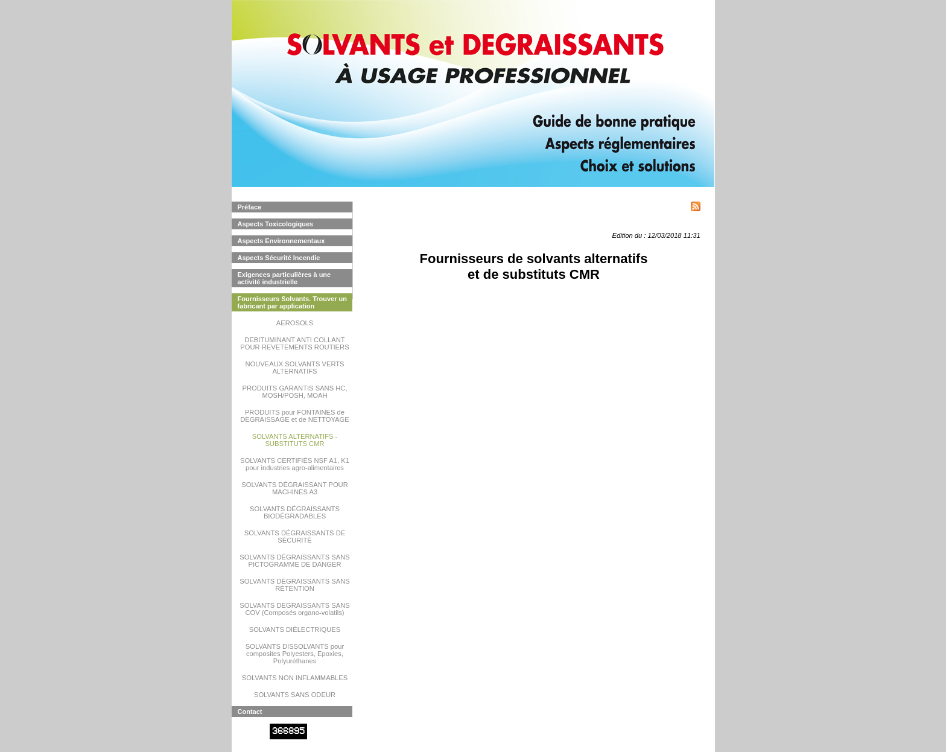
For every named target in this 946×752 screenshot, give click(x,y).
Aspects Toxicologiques (276, 224)
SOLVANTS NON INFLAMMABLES (295, 677)
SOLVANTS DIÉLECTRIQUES (294, 629)
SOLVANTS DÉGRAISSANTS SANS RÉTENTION (294, 585)
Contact (250, 711)
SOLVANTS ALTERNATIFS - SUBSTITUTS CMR (295, 440)
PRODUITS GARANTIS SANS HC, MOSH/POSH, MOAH (294, 391)
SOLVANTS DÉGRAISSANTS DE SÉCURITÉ (294, 536)
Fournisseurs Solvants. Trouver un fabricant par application (293, 302)
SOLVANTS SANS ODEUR (294, 694)
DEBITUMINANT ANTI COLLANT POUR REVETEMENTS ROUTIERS (294, 343)
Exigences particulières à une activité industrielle (284, 278)
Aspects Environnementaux (281, 240)
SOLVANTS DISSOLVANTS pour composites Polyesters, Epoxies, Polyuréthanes (295, 653)
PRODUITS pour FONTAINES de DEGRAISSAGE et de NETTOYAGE (294, 416)
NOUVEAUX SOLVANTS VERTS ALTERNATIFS (294, 367)
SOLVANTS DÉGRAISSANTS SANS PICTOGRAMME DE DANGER (294, 560)
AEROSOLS (295, 323)
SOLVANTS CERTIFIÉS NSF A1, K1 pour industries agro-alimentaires (294, 464)
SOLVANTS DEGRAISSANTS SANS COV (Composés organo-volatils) (294, 609)
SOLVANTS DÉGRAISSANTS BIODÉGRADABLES (295, 512)
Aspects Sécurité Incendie (279, 257)
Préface (250, 207)
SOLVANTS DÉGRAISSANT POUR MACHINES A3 (294, 488)
